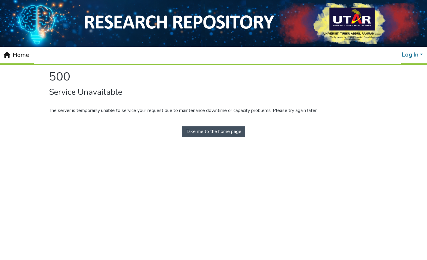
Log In (410, 55)
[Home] (16, 55)
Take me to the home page (213, 131)
